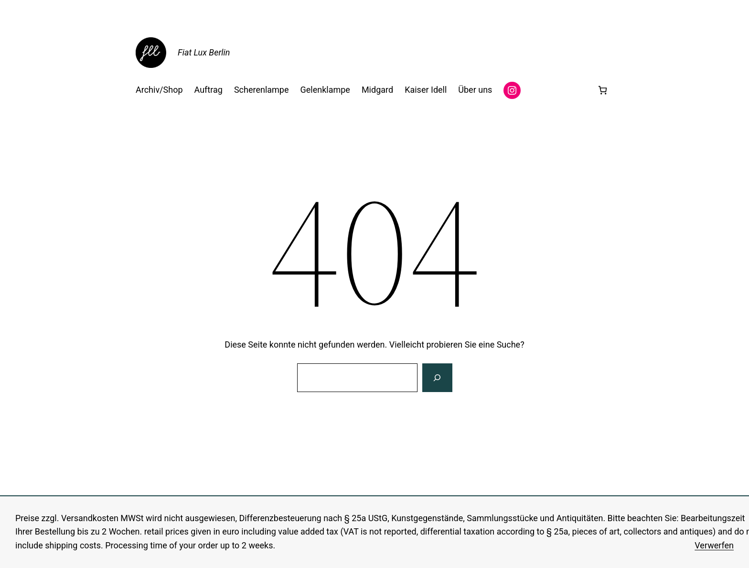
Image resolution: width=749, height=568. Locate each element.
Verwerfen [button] (714, 545)
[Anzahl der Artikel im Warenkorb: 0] (602, 90)
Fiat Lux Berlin (204, 52)
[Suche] (437, 377)
